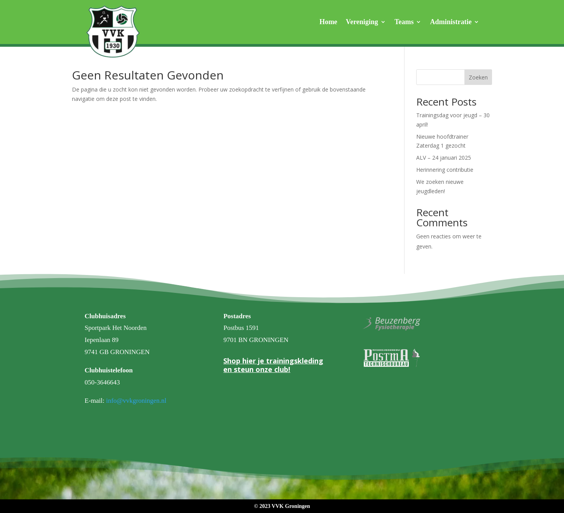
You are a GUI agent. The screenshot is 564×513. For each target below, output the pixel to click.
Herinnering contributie (444, 169)
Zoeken (478, 77)
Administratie (450, 22)
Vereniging (362, 22)
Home (328, 22)
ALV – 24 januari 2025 (443, 157)
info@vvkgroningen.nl (136, 400)
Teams (403, 22)
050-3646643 (102, 382)
